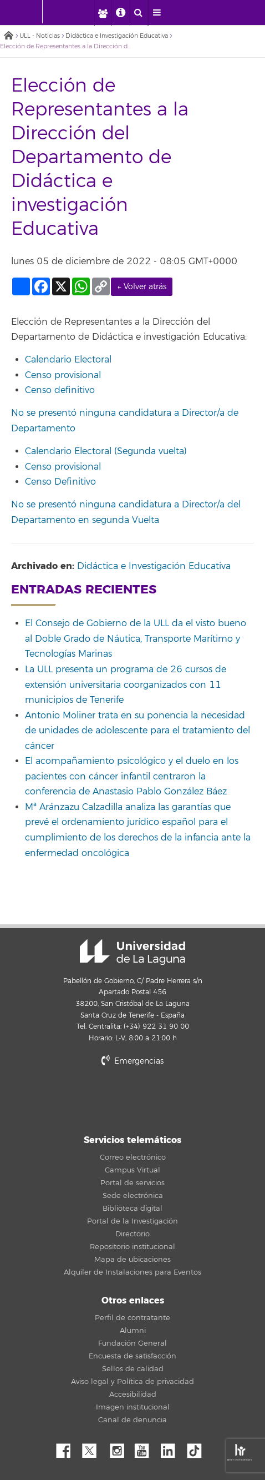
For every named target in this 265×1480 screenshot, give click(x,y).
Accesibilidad (132, 1394)
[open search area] (138, 13)
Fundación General (132, 1343)
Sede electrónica (133, 1195)
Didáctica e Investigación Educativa (116, 35)
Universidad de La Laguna (132, 952)
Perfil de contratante (132, 1317)
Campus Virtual (132, 1170)
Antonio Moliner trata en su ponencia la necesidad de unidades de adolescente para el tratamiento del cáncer (137, 731)
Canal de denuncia (132, 1420)
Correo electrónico (133, 1157)
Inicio (8, 36)
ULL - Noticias (39, 35)
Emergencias (132, 1061)
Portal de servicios (132, 1183)
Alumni (133, 1330)
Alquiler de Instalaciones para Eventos (132, 1272)
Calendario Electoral (68, 359)
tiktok (198, 1447)
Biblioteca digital (132, 1208)
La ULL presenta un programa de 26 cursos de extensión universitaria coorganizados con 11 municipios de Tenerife (125, 685)
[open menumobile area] (157, 13)
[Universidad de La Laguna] (79, 11)
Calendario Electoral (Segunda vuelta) (106, 451)
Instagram (119, 1447)
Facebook (67, 1447)
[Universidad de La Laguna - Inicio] (32, 11)
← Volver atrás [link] (141, 286)
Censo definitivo (61, 390)
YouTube (145, 1447)
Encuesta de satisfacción (132, 1356)
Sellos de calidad (133, 1369)
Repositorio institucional (132, 1246)
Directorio (132, 1234)
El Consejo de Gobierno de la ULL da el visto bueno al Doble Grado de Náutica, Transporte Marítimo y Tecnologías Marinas (135, 639)
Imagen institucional (133, 1407)
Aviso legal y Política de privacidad (132, 1381)
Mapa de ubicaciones (132, 1259)
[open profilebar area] (102, 13)
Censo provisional (63, 375)
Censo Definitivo (62, 481)
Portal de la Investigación (132, 1221)
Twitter (93, 1447)
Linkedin (172, 1447)
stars (132, 1099)
